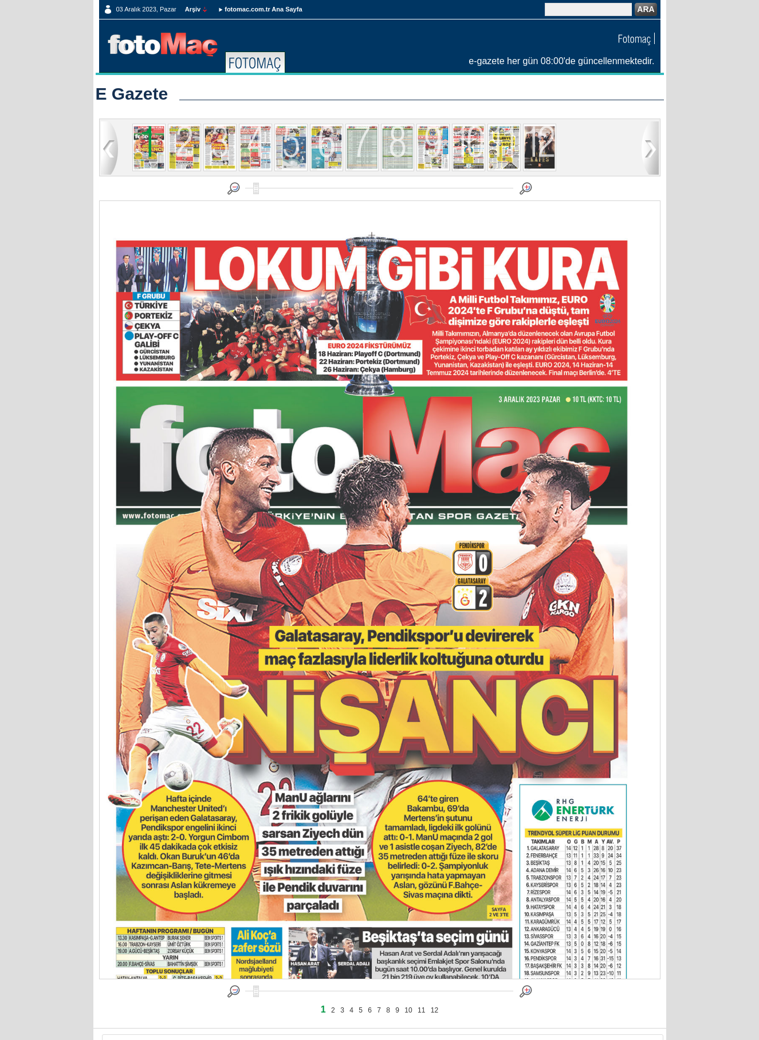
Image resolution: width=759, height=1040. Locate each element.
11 (421, 1010)
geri (109, 147)
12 (434, 1010)
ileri (650, 147)
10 (408, 1010)
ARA (645, 9)
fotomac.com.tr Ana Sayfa (263, 9)
